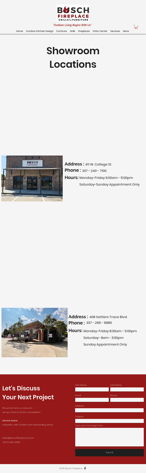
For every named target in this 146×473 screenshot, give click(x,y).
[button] (100, 31)
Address (79, 406)
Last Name (116, 385)
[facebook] (85, 468)
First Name (81, 385)
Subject (79, 416)
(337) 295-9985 (11, 442)
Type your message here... (89, 425)
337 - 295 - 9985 (99, 322)
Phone (113, 395)
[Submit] (109, 452)
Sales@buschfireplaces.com (18, 437)
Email (78, 395)
